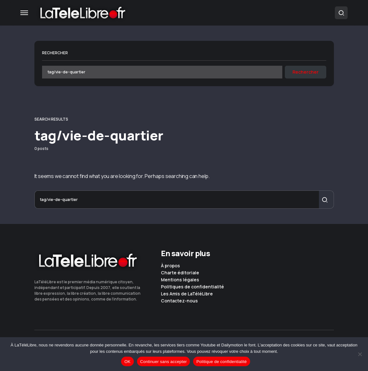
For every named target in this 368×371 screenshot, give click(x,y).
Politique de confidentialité (221, 361)
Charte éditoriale (180, 273)
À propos (170, 265)
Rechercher (55, 53)
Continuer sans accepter (163, 361)
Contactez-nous (179, 301)
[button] (24, 12)
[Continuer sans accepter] (360, 354)
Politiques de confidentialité (192, 287)
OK (127, 361)
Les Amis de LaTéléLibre (187, 294)
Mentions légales (180, 280)
